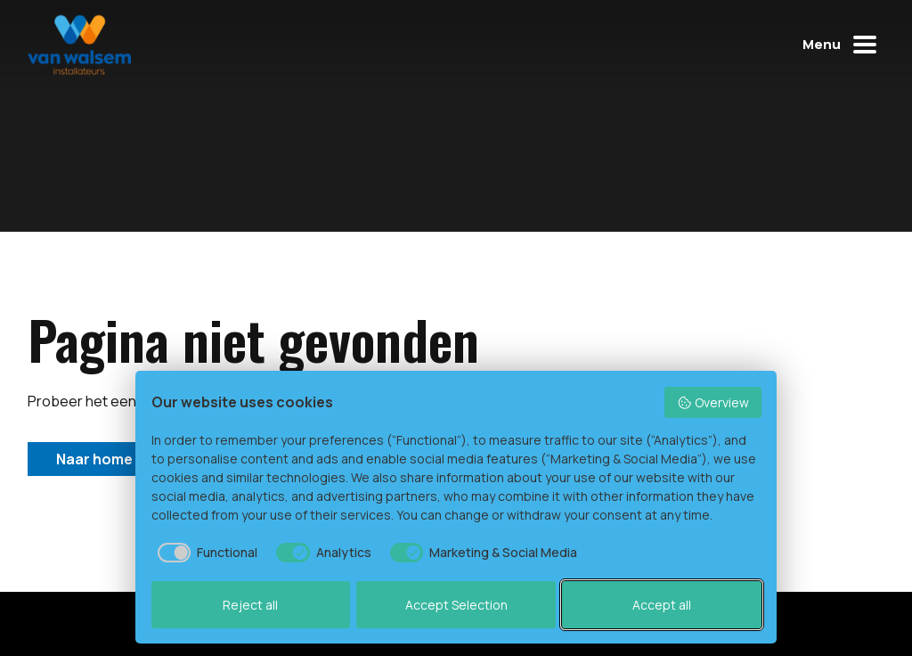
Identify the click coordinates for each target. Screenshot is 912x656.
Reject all (250, 604)
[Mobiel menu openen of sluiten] (843, 44)
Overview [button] (713, 402)
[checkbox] (204, 552)
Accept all (661, 604)
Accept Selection (456, 604)
